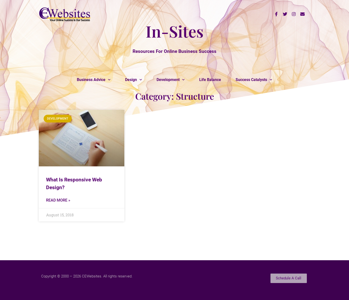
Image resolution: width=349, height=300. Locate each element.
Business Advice (94, 79)
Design (133, 79)
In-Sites (175, 31)
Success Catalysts (254, 79)
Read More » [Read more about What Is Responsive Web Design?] (58, 200)
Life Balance (210, 79)
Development (171, 79)
